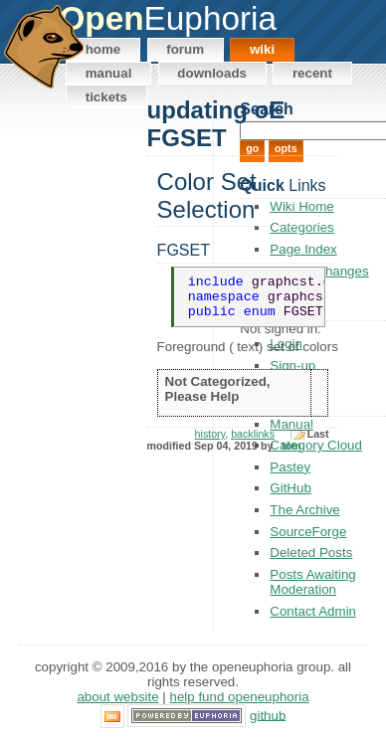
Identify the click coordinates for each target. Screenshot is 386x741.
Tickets (106, 97)
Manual (109, 73)
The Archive (304, 509)
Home (103, 49)
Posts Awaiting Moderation (312, 582)
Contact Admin (313, 611)
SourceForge (308, 531)
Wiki (262, 49)
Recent (312, 73)
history (210, 444)
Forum (185, 49)
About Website (117, 696)
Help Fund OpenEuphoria (239, 696)
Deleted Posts (311, 552)
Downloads (212, 73)
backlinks (253, 444)
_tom (288, 456)
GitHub (268, 714)
